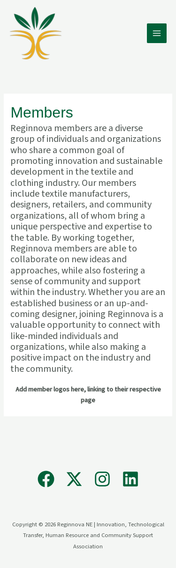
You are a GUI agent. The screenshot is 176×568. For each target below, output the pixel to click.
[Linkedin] (130, 479)
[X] (74, 479)
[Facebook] (46, 479)
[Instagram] (102, 479)
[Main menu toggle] (157, 33)
